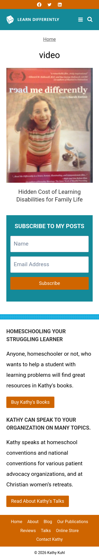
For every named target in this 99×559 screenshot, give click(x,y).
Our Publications (72, 521)
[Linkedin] (59, 4)
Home (49, 39)
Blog (48, 521)
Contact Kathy (49, 539)
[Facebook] (39, 4)
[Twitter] (49, 4)
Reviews (28, 530)
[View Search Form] (90, 19)
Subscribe (49, 283)
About (33, 521)
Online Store (67, 530)
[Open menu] (81, 19)
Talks (46, 530)
